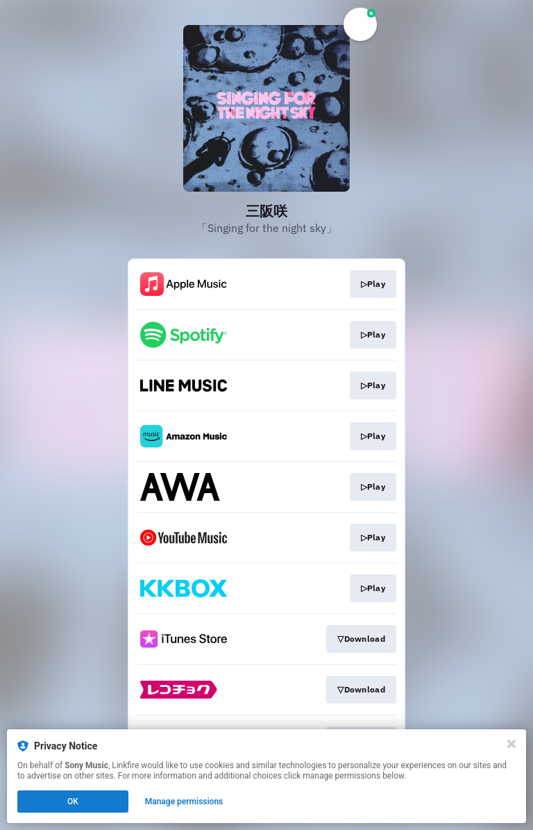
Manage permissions (184, 801)
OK (72, 801)
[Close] (511, 744)
